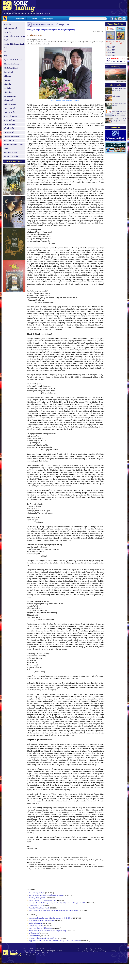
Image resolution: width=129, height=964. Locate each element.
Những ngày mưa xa (35, 923)
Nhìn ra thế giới (9, 108)
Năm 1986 (111, 55)
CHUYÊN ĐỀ (9, 132)
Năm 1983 (111, 47)
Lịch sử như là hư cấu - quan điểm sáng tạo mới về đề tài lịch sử (50, 918)
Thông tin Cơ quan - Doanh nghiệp (13, 146)
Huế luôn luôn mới (10, 28)
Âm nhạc (7, 80)
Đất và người (8, 100)
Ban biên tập (20, 19)
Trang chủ (7, 24)
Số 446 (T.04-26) (120, 42)
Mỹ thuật (7, 88)
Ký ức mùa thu (34, 933)
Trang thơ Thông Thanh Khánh (39, 908)
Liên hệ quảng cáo (47, 19)
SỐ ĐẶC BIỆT (9, 128)
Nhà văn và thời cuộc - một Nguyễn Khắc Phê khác (46, 895)
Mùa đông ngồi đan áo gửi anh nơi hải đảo (43, 938)
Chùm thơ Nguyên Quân (37, 893)
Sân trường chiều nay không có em (40, 928)
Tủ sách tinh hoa (34, 936)
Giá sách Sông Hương (12, 136)
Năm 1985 (111, 53)
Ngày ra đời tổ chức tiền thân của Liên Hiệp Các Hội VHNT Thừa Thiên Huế (55, 941)
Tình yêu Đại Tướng (36, 925)
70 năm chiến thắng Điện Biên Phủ (14, 46)
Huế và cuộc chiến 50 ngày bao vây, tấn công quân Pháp (47, 931)
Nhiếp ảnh (7, 92)
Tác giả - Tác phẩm (11, 156)
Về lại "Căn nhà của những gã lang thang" (43, 900)
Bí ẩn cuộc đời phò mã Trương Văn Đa (42, 920)
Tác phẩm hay (9, 140)
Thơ (5, 56)
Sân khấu (7, 84)
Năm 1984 (111, 50)
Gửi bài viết (33, 19)
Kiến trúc (7, 76)
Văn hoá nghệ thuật (11, 68)
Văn (5, 52)
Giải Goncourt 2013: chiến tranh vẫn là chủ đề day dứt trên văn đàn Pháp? (53, 910)
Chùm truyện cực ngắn (36, 905)
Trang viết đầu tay (10, 116)
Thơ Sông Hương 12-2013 (37, 898)
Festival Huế (8, 72)
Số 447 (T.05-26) (110, 42)
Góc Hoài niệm (9, 124)
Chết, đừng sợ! (116, 96)
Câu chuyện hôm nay (11, 64)
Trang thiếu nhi (9, 120)
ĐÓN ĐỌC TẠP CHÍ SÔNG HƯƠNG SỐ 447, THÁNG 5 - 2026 (119, 113)
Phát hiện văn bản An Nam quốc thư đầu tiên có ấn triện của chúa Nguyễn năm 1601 (57, 903)
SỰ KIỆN (7, 32)
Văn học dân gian (10, 96)
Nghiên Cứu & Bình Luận (13, 60)
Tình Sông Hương (10, 152)
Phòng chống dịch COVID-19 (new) (14, 38)
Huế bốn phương (10, 104)
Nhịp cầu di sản (9, 112)
